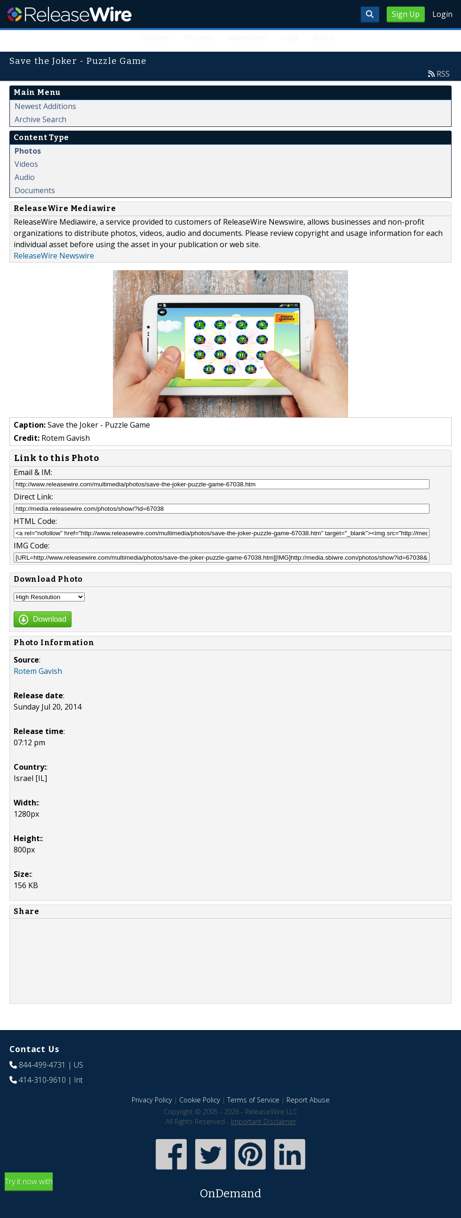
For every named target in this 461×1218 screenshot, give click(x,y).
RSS (443, 74)
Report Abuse (308, 1099)
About (323, 37)
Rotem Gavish (38, 671)
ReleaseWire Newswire (54, 255)
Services (155, 37)
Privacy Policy (152, 1099)
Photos (28, 151)
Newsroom (247, 37)
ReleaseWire (69, 14)
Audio (25, 177)
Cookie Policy (199, 1099)
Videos (26, 164)
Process (199, 37)
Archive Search (40, 119)
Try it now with (230, 1189)
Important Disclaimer (263, 1121)
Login (442, 14)
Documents (35, 190)
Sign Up (406, 14)
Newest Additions (45, 106)
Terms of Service (253, 1099)
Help (289, 37)
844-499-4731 (42, 1065)
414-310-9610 (42, 1080)
